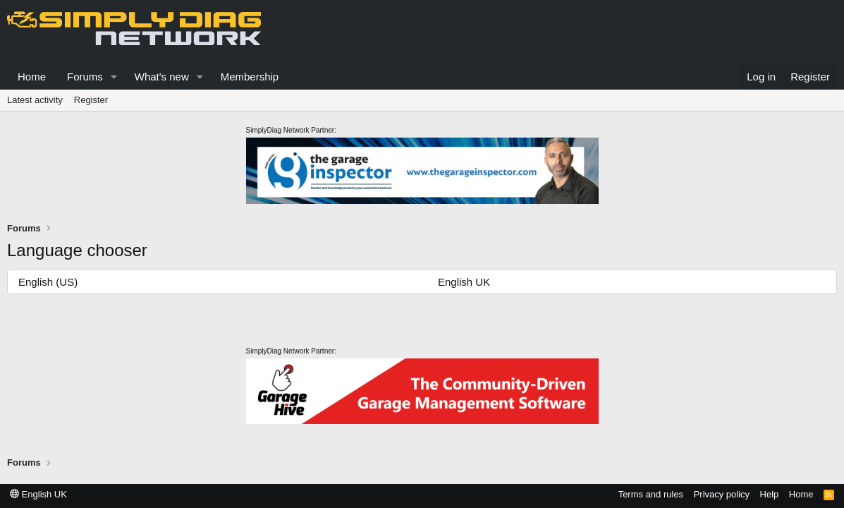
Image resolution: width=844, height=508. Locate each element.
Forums (85, 77)
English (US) (48, 282)
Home (32, 77)
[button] (114, 77)
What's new (162, 77)
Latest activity (35, 100)
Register (91, 100)
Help (769, 494)
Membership (250, 77)
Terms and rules (650, 494)
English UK (464, 282)
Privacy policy (722, 494)
